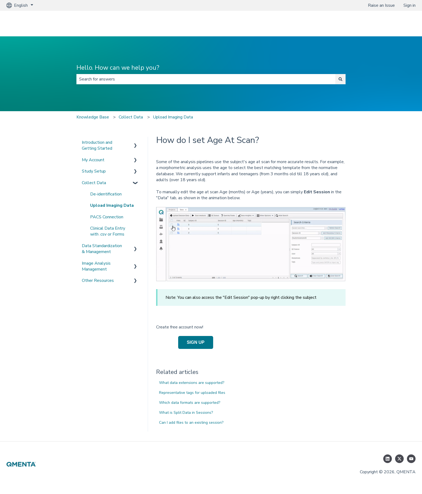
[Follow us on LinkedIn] (387, 458)
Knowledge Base (92, 117)
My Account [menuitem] (93, 160)
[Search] (340, 79)
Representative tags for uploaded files (192, 392)
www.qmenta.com (393, 23)
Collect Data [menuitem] (94, 183)
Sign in (409, 5)
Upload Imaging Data (173, 117)
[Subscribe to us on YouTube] (411, 458)
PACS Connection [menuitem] (106, 217)
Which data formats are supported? (189, 402)
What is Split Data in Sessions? (186, 412)
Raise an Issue (381, 5)
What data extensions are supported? (191, 382)
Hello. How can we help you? (117, 68)
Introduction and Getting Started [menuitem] (97, 145)
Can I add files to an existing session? (191, 422)
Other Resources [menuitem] (98, 280)
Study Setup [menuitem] (94, 171)
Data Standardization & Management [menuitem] (102, 249)
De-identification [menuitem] (106, 194)
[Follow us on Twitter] (399, 458)
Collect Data (131, 117)
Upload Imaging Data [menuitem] (112, 205)
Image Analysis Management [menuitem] (96, 266)
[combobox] (205, 79)
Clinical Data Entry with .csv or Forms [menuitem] (107, 231)
